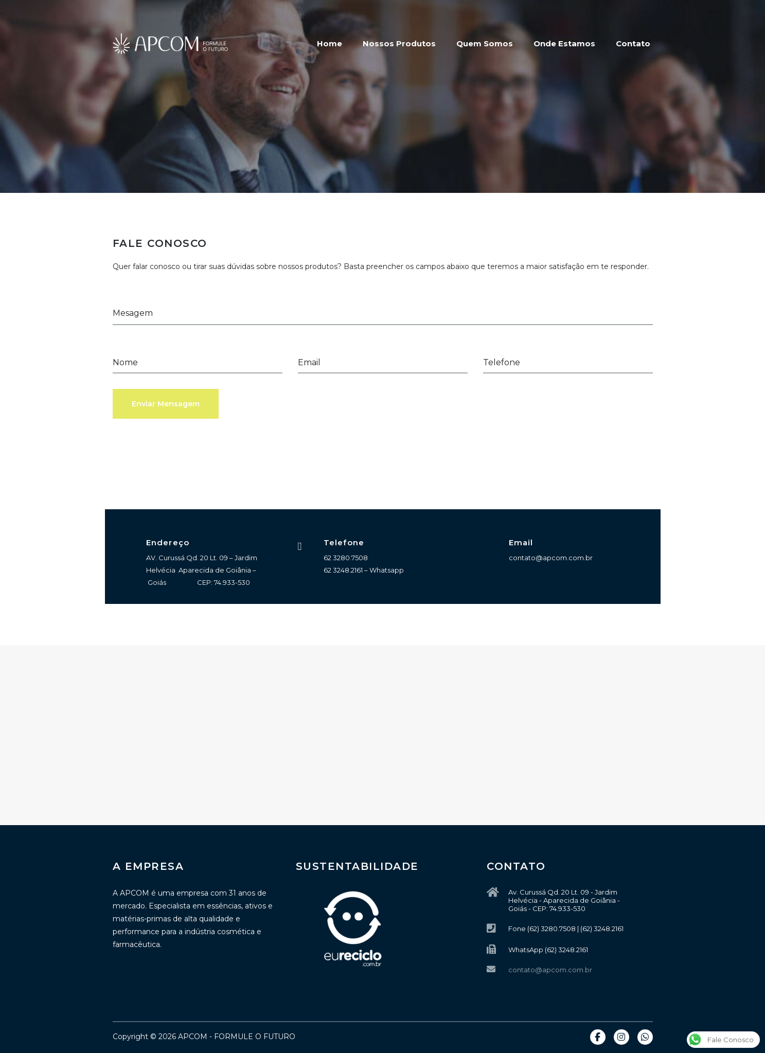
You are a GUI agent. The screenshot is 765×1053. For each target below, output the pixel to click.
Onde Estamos (564, 43)
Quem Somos (484, 43)
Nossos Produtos (399, 43)
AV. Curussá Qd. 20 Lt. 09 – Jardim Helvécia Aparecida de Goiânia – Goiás (201, 570)
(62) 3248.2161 (566, 949)
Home (329, 43)
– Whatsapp (383, 570)
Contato (633, 43)
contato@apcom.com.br (550, 970)
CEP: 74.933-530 (223, 582)
